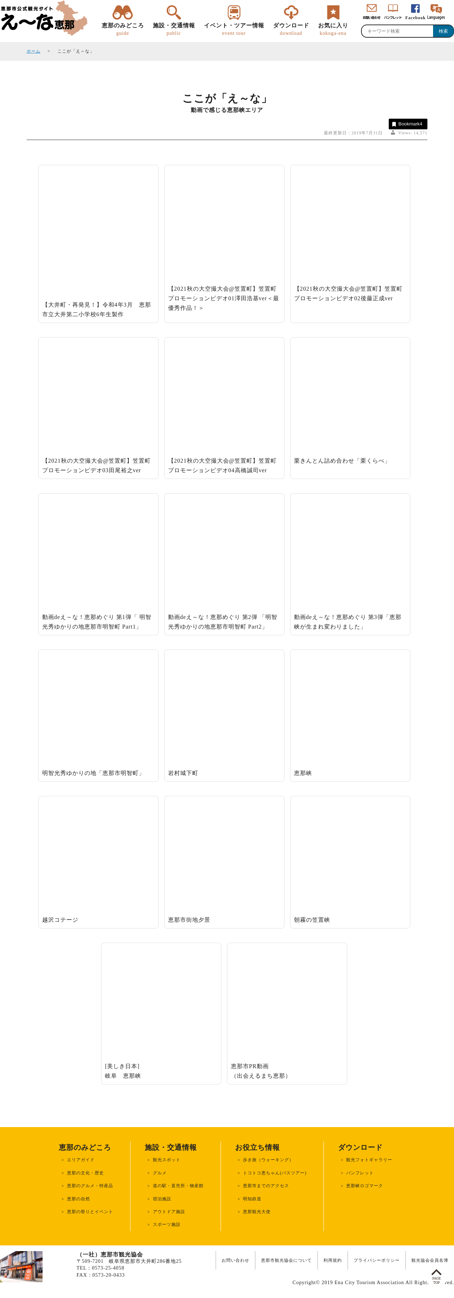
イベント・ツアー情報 (234, 29)
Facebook (415, 17)
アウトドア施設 (169, 1211)
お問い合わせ (235, 1260)
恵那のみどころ (123, 29)
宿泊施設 (162, 1198)
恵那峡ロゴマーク (364, 1185)
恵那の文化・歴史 (85, 1172)
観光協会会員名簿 (429, 1260)
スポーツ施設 (167, 1224)
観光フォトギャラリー (369, 1159)
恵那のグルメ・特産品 (90, 1185)
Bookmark (406, 124)
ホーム (33, 51)
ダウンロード (291, 29)
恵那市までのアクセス (266, 1185)
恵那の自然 (78, 1198)
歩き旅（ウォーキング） (268, 1159)
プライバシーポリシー (377, 1260)
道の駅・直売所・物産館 (178, 1185)
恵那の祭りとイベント (90, 1211)
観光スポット (167, 1159)
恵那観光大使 (257, 1211)
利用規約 (332, 1260)
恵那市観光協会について (286, 1260)
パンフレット (360, 1172)
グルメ (160, 1172)
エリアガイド (81, 1159)
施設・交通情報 (174, 29)
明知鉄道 (252, 1198)
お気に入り (333, 29)
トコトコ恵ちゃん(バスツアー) (274, 1172)
